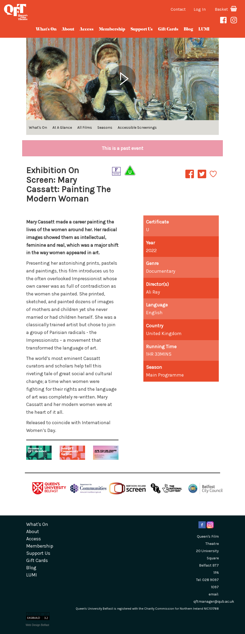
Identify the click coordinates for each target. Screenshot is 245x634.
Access (87, 29)
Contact (178, 9)
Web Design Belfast (37, 625)
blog (188, 29)
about (68, 29)
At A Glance (62, 127)
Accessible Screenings (137, 127)
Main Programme (165, 375)
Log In (200, 9)
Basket (226, 9)
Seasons (104, 127)
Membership (112, 29)
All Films (84, 127)
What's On (46, 29)
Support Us (142, 29)
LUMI (203, 29)
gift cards (168, 29)
